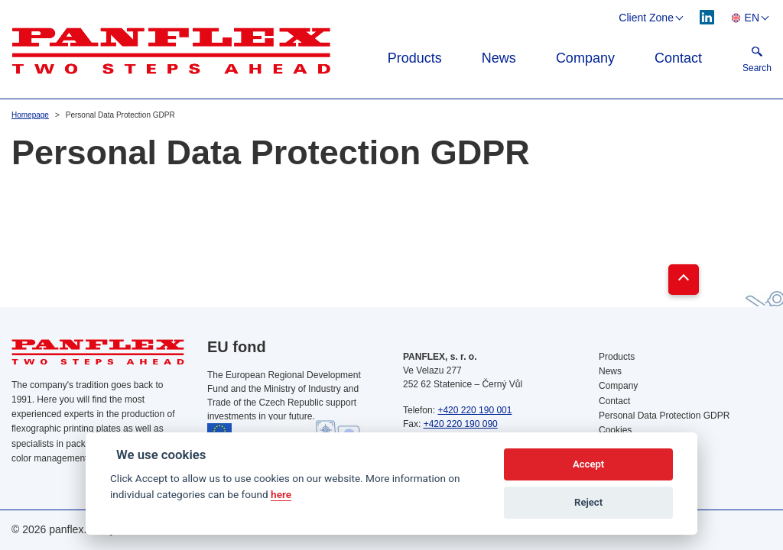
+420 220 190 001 (474, 410)
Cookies (615, 430)
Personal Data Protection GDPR (664, 415)
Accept (588, 464)
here (281, 494)
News (499, 58)
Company (585, 58)
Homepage (30, 115)
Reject (588, 502)
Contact (678, 58)
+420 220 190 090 (461, 424)
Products (415, 58)
